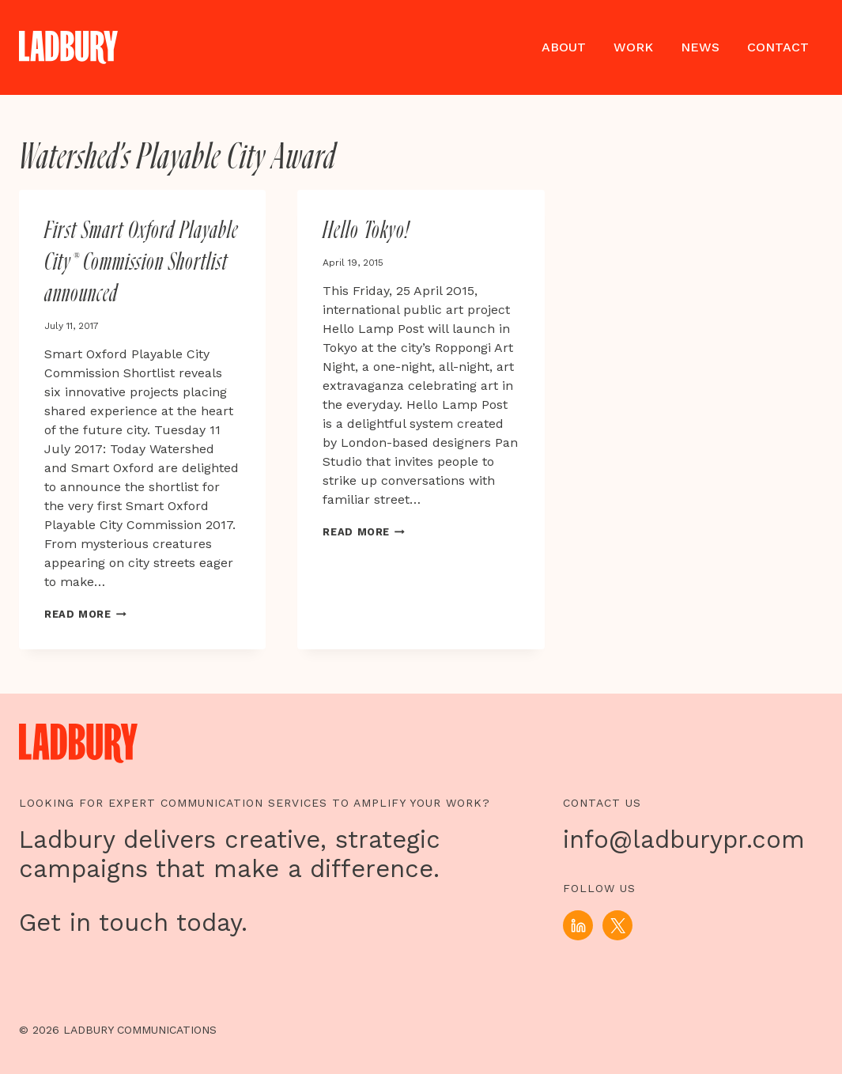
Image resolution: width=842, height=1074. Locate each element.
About (564, 47)
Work (633, 47)
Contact (778, 47)
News (700, 47)
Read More (85, 614)
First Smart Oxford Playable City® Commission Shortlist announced (141, 262)
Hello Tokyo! (366, 231)
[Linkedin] (578, 925)
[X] (617, 925)
